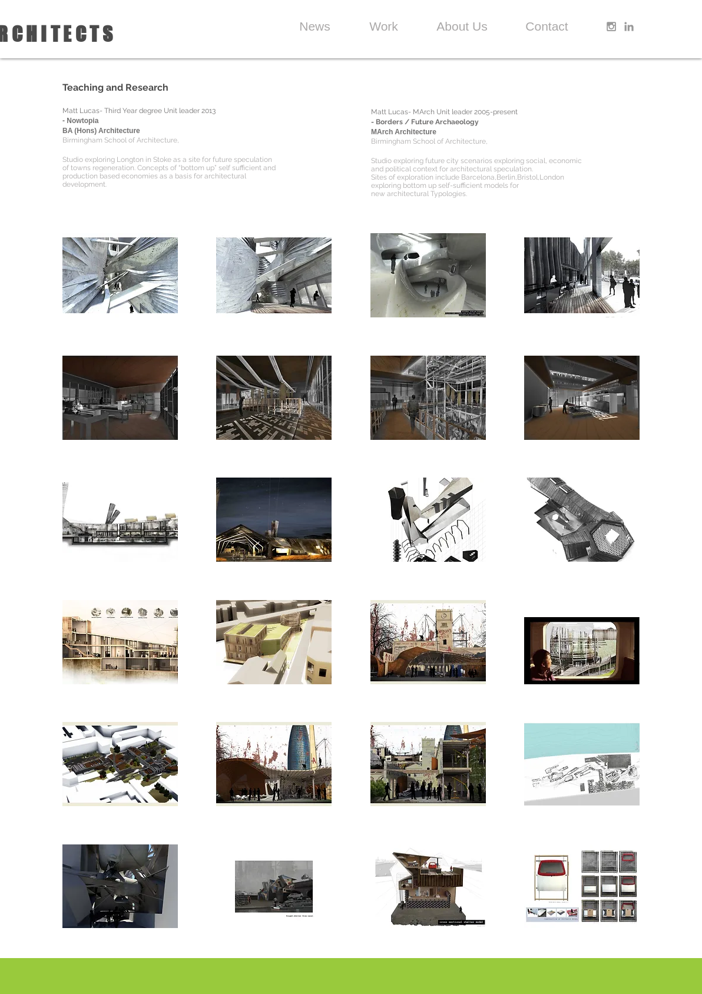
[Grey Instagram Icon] (611, 26)
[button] (120, 275)
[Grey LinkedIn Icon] (628, 26)
